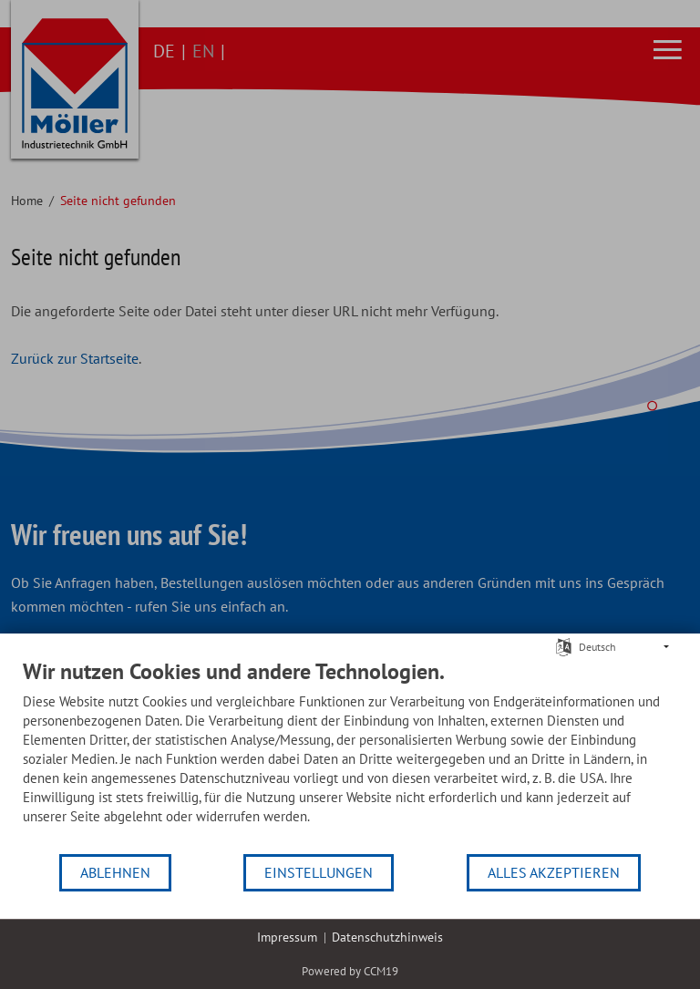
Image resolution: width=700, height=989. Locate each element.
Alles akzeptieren (554, 872)
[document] (350, 755)
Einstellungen (318, 872)
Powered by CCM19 (350, 971)
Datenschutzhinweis (387, 937)
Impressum (287, 937)
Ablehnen (115, 872)
